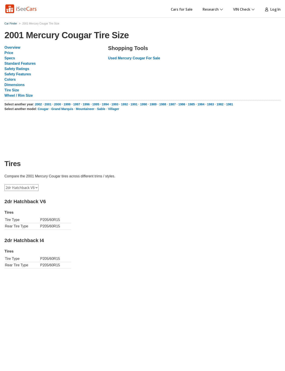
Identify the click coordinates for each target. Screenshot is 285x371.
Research (213, 9)
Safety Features (17, 74)
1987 (172, 104)
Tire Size (11, 90)
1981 (229, 104)
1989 (153, 104)
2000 (57, 104)
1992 (124, 104)
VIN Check (244, 9)
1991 (133, 104)
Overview (12, 47)
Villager (113, 109)
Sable (101, 109)
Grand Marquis (62, 109)
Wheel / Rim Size (18, 95)
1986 (181, 104)
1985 (191, 104)
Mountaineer (85, 109)
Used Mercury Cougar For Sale (134, 58)
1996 (86, 104)
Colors (10, 79)
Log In (273, 9)
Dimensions (14, 85)
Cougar (43, 109)
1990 (143, 104)
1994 (105, 104)
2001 (48, 104)
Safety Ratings (16, 69)
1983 (210, 104)
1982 (220, 104)
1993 (114, 104)
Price (8, 53)
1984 (200, 104)
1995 (95, 104)
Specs (9, 58)
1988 (162, 104)
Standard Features (20, 63)
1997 (76, 104)
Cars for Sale (182, 9)
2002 (38, 104)
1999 (67, 104)
